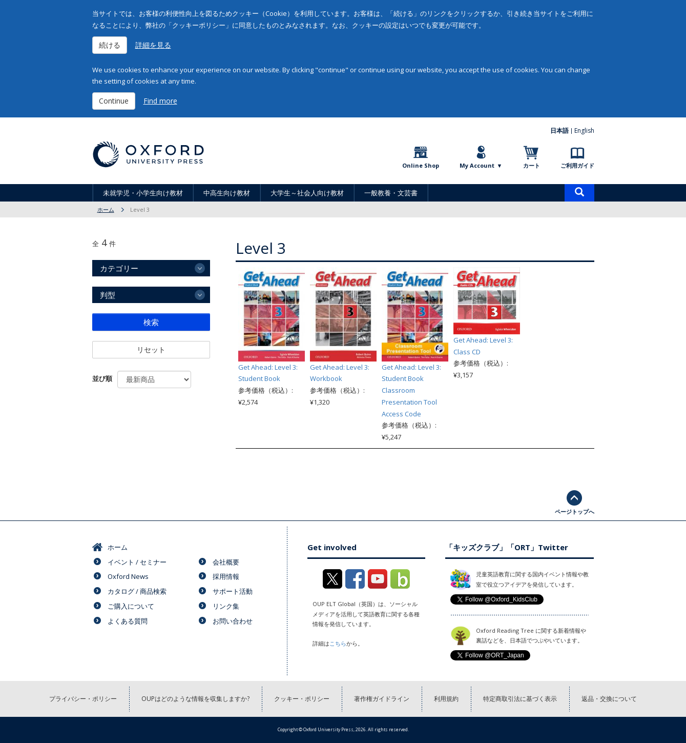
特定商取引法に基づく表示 (520, 698)
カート (531, 165)
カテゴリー (119, 268)
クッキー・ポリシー (301, 698)
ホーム (105, 209)
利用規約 (446, 698)
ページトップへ (574, 511)
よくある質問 (128, 621)
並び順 (102, 378)
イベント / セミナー (137, 562)
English (584, 130)
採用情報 (226, 576)
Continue (114, 101)
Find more (160, 101)
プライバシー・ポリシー (83, 698)
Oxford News (128, 576)
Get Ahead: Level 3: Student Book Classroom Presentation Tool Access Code (411, 390)
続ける (109, 45)
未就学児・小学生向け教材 (143, 192)
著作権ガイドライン (381, 698)
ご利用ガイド (577, 165)
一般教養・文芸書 (391, 192)
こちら (337, 643)
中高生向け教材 (226, 192)
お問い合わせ (233, 621)
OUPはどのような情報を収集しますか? (195, 698)
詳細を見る (153, 45)
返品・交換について (609, 698)
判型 (107, 295)
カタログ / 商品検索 (137, 591)
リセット (151, 349)
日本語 (559, 130)
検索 (151, 322)
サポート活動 (233, 591)
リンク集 (226, 606)
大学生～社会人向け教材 (307, 192)
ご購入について (131, 606)
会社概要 (226, 562)
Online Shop (420, 165)
